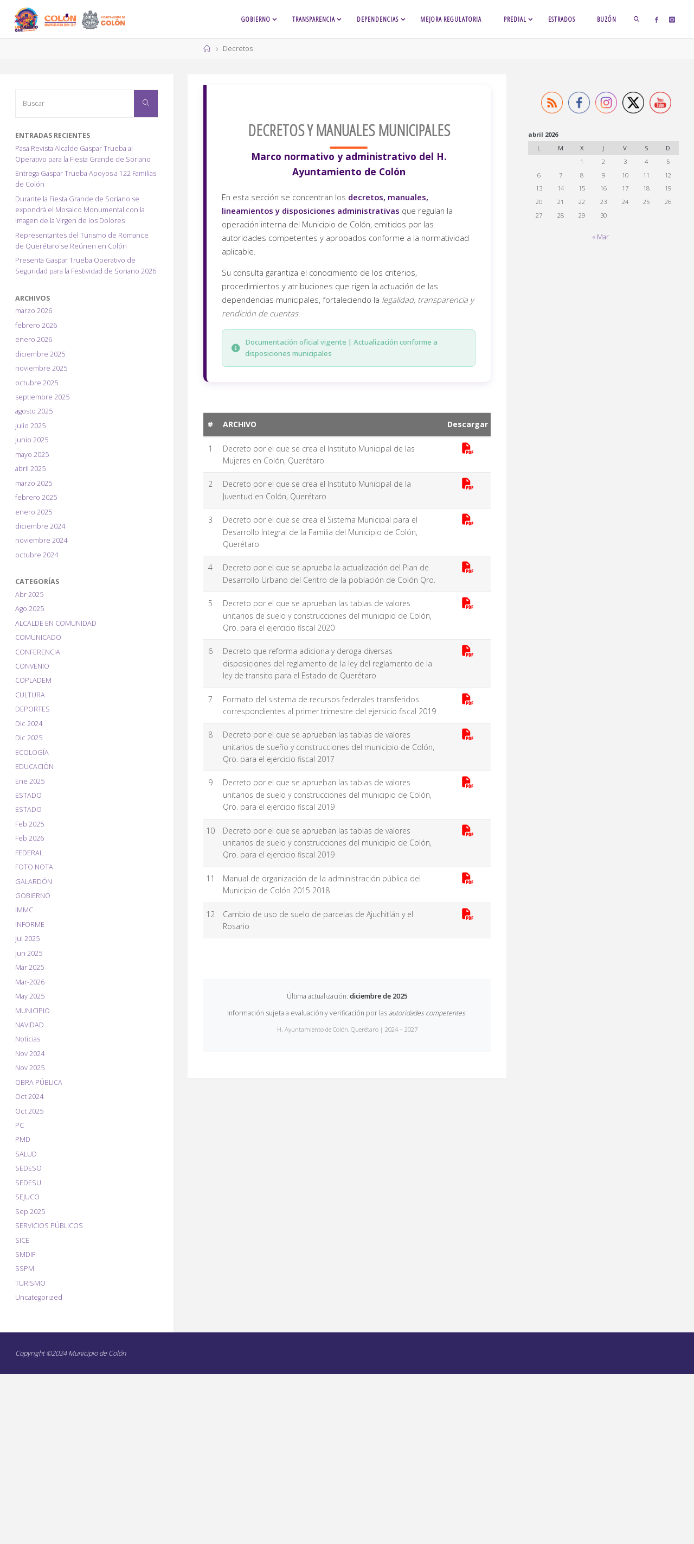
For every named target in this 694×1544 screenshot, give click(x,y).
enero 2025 (33, 512)
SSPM (24, 1268)
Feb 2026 (29, 838)
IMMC (24, 909)
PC (19, 1125)
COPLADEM (33, 680)
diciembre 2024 (40, 526)
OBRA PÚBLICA (38, 1082)
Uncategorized (38, 1297)
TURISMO (30, 1283)
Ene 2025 (29, 781)
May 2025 (29, 996)
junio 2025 (31, 439)
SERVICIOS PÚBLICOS (49, 1225)
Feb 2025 (29, 824)
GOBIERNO (32, 895)
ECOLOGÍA (32, 752)
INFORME (29, 924)
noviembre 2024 (41, 540)
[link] (637, 19)
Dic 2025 (28, 737)
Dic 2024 (28, 723)
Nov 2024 (29, 1053)
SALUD (26, 1154)
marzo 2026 (33, 310)
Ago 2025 (29, 608)
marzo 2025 (33, 483)
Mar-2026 (29, 982)
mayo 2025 (32, 454)
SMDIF (25, 1254)
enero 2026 (33, 339)
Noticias (27, 1039)
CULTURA (30, 695)
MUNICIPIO (32, 1010)
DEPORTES (32, 709)
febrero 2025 (36, 497)
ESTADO (28, 795)
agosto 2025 (34, 411)
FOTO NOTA (34, 867)
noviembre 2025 (41, 368)
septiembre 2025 (42, 397)
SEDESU (28, 1182)
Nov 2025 (29, 1067)
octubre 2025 (36, 382)
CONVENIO (32, 666)
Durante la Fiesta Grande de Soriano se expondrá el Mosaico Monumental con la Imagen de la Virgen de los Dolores (80, 209)
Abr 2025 (29, 594)
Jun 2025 (28, 953)
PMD (22, 1139)
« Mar (600, 237)
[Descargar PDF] (467, 449)
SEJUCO (27, 1197)
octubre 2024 (36, 555)
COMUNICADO (38, 637)
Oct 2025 (29, 1111)
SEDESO (28, 1168)
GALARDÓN (33, 881)
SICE (22, 1240)
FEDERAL (29, 852)
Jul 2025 (27, 938)
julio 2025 (30, 425)
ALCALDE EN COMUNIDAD (56, 623)
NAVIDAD (29, 1025)
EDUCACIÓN (34, 766)
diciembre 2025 (40, 354)
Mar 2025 (29, 967)
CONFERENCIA (37, 652)
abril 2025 (30, 468)
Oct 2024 (29, 1096)
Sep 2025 (30, 1211)
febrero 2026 (36, 325)
